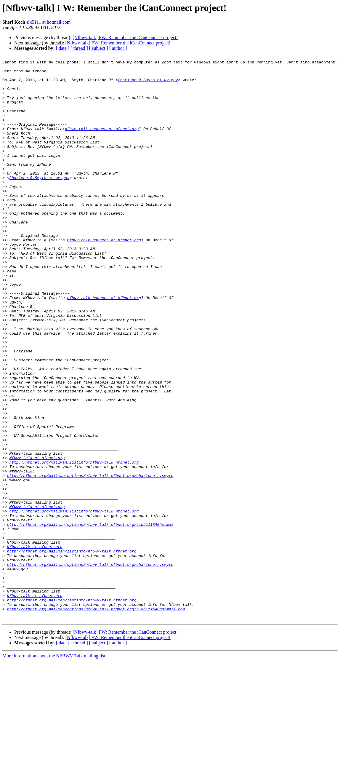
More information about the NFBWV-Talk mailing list (53, 767)
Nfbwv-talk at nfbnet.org (37, 537)
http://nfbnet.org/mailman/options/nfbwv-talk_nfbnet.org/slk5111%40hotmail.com (96, 719)
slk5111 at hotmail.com (48, 22)
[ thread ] (79, 48)
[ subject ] (98, 48)
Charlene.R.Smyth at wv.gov (148, 84)
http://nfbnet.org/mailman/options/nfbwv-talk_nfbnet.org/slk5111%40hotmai (90, 617)
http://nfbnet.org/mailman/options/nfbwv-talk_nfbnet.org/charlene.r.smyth (90, 559)
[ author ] (118, 48)
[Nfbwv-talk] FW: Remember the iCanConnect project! (125, 37)
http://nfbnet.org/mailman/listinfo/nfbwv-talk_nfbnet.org (74, 543)
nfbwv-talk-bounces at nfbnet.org (102, 143)
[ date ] (62, 48)
